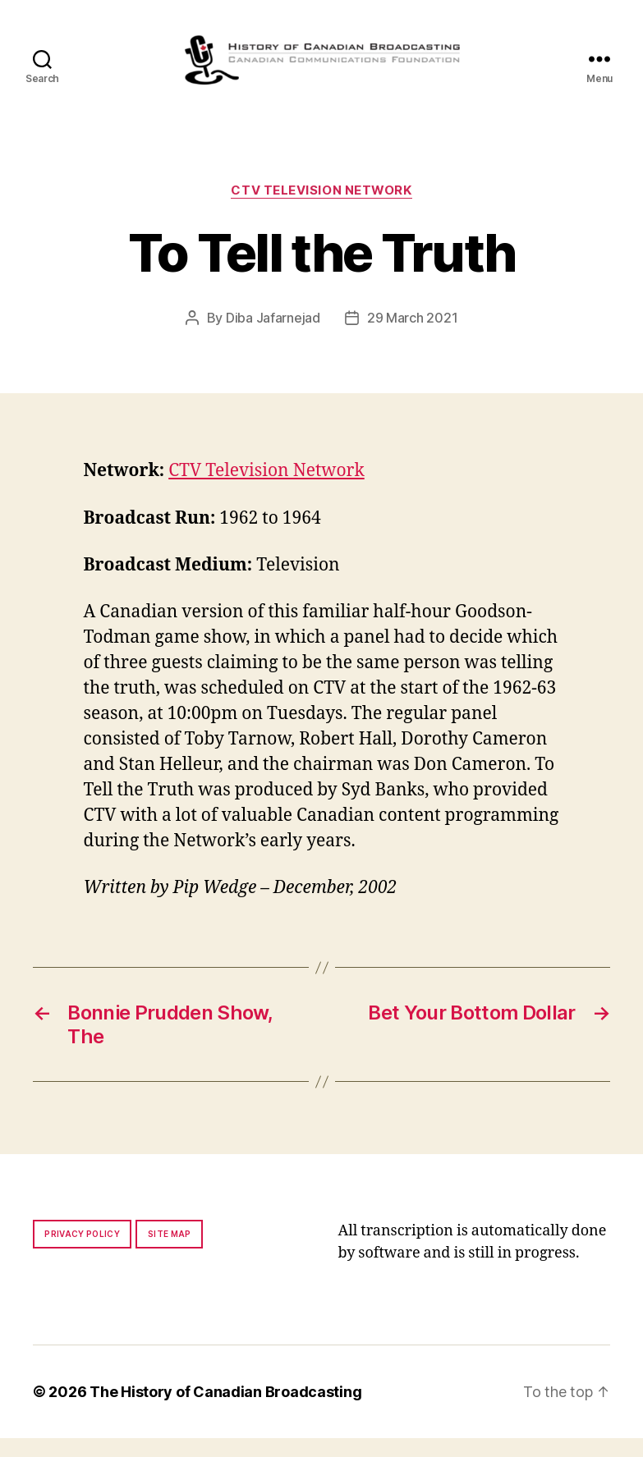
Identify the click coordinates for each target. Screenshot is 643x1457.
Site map (169, 1253)
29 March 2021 (412, 337)
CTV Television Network (321, 209)
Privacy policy (82, 1253)
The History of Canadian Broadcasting (225, 1410)
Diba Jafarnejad (273, 337)
